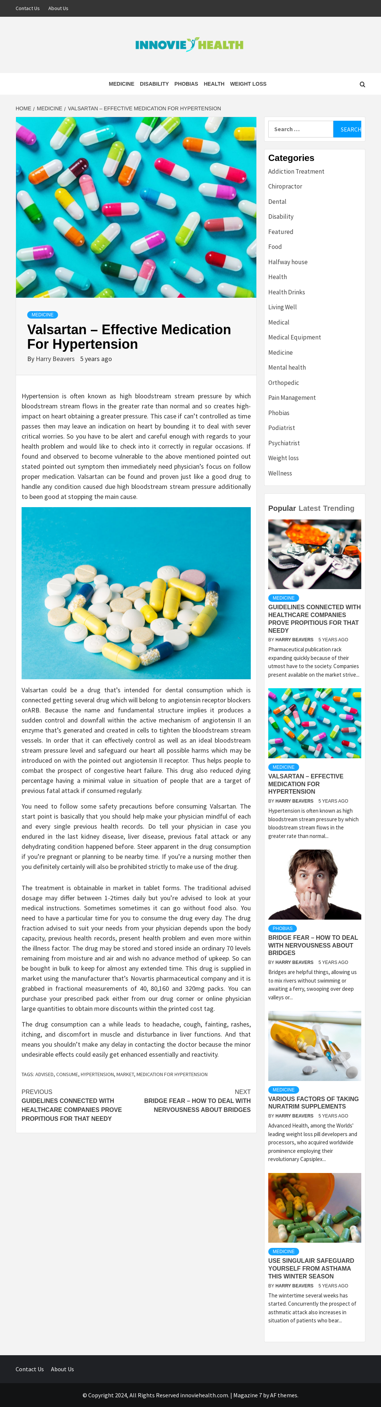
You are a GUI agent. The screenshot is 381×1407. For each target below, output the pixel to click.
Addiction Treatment (296, 171)
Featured (281, 232)
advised (44, 1074)
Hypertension (97, 1074)
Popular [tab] (282, 508)
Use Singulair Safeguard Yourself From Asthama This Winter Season (311, 1269)
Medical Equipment (294, 337)
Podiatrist (281, 428)
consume (67, 1074)
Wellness (280, 473)
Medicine (121, 84)
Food (275, 247)
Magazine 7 (247, 1395)
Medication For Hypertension (172, 1074)
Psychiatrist (284, 443)
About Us (58, 8)
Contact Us (28, 8)
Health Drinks (286, 292)
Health (214, 84)
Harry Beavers (56, 358)
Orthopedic (283, 383)
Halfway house (288, 262)
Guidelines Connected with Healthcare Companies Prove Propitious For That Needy (79, 1105)
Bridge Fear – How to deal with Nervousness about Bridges (193, 1100)
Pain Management (292, 397)
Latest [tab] (309, 508)
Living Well (282, 307)
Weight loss (248, 84)
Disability (154, 84)
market (125, 1074)
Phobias (186, 84)
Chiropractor (285, 186)
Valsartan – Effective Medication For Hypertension (305, 784)
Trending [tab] (338, 508)
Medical (278, 322)
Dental (277, 201)
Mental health (287, 367)
